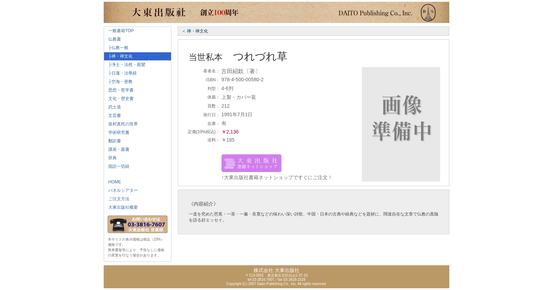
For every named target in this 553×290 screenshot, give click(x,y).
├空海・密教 (118, 81)
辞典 (110, 157)
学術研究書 (116, 132)
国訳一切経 (116, 166)
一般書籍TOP (119, 30)
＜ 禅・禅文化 (195, 31)
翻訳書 (112, 140)
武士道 (112, 107)
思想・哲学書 (119, 90)
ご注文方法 (116, 198)
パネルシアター (121, 190)
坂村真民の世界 (121, 124)
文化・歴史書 (119, 98)
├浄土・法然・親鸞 (124, 64)
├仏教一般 (116, 47)
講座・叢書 (116, 149)
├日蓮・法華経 (120, 73)
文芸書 (112, 115)
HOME (112, 181)
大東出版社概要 (121, 207)
